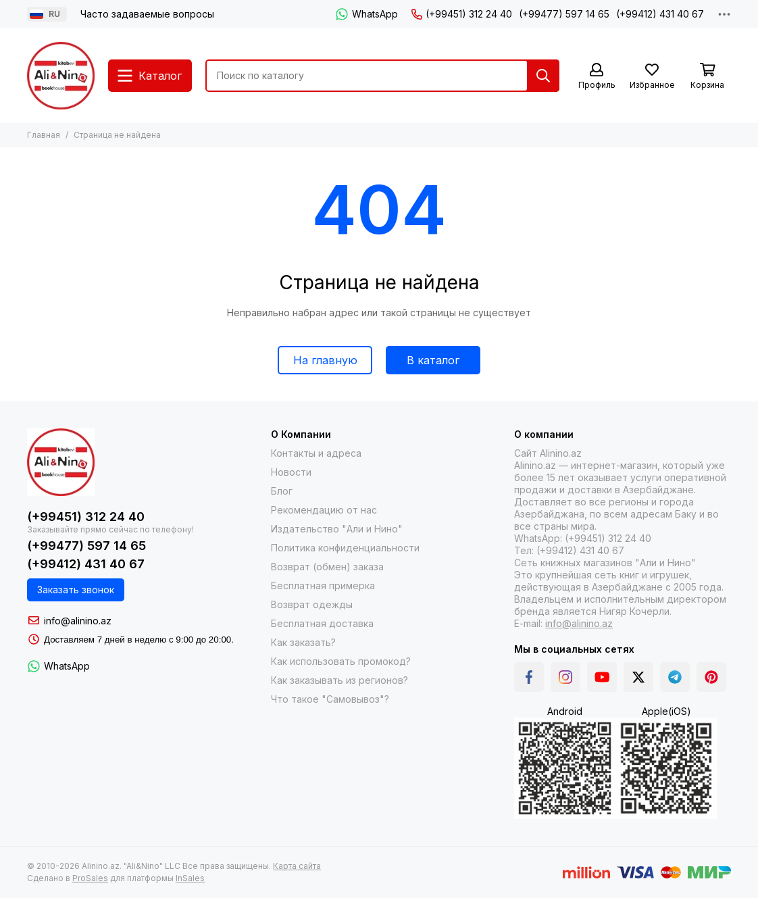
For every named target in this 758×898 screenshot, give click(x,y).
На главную (325, 360)
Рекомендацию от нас (324, 510)
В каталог (433, 360)
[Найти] (543, 75)
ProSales (90, 878)
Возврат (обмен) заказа (327, 566)
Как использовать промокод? (341, 661)
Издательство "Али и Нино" (337, 528)
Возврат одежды (312, 604)
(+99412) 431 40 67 (660, 14)
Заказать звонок (75, 589)
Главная (43, 135)
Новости (291, 472)
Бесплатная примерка (323, 585)
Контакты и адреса (316, 453)
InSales (190, 878)
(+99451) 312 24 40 (461, 14)
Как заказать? (303, 642)
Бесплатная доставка (322, 623)
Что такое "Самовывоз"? (330, 699)
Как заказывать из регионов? (339, 680)
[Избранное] (652, 77)
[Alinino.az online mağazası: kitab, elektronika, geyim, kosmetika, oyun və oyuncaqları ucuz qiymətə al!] (61, 75)
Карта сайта (297, 866)
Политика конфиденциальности (345, 547)
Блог (282, 491)
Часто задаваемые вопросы (147, 14)
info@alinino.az (77, 620)
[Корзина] (707, 77)
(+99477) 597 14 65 (564, 14)
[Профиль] (596, 77)
